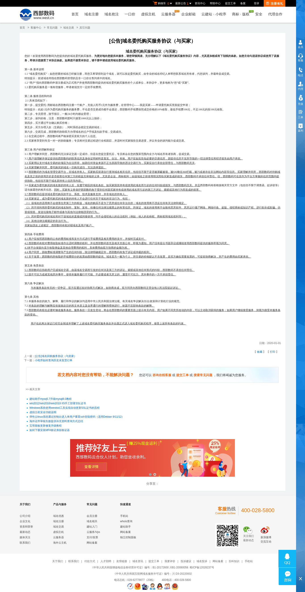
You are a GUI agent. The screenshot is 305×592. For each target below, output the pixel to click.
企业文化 (25, 521)
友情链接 (121, 561)
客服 (300, 60)
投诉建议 (186, 561)
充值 (300, 103)
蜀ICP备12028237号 (202, 567)
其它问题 (84, 27)
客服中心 (36, 27)
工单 (300, 117)
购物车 (163, 3)
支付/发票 (92, 537)
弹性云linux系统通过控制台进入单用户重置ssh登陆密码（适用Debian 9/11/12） (76, 417)
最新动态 (25, 532)
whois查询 (126, 521)
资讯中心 (200, 3)
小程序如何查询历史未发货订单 (53, 360)
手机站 (124, 516)
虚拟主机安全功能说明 (42, 412)
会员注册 (92, 516)
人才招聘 (105, 561)
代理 (300, 89)
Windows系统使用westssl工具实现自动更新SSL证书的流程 (64, 408)
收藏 (259, 351)
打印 (272, 351)
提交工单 (230, 3)
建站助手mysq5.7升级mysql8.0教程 (50, 399)
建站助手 (125, 526)
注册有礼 (274, 3)
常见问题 (52, 27)
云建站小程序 (213, 14)
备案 (243, 3)
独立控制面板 (128, 537)
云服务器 (169, 13)
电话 (300, 75)
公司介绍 (25, 516)
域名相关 (92, 521)
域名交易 (68, 27)
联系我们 (25, 542)
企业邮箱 (188, 14)
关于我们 (57, 561)
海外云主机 (60, 542)
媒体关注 (25, 537)
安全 (258, 14)
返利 (300, 130)
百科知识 (234, 561)
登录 (256, 3)
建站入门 (92, 526)
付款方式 (89, 561)
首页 (75, 14)
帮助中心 (215, 3)
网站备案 (92, 542)
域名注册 (91, 14)
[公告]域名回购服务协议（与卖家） (56, 356)
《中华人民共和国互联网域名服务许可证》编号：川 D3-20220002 (152, 573)
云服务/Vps (93, 532)
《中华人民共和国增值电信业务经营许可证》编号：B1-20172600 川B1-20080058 (139, 567)
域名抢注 (111, 14)
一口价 (130, 14)
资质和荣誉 (26, 526)
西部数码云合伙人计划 (152, 458)
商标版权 (242, 13)
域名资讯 (137, 561)
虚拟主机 (148, 14)
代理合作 (275, 14)
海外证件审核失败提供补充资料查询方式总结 (56, 421)
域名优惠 (58, 516)
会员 (300, 47)
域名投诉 (201, 561)
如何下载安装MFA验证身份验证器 (49, 430)
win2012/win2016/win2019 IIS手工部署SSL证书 (57, 403)
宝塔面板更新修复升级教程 (45, 425)
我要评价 (170, 561)
